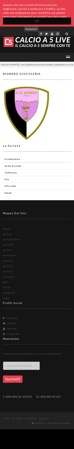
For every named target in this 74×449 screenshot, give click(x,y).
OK (37, 21)
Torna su (44, 418)
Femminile (10, 255)
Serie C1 (8, 260)
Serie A (7, 234)
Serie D (7, 271)
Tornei (7, 287)
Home (6, 228)
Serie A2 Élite (11, 239)
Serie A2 (8, 244)
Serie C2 (8, 266)
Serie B (7, 250)
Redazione (31, 29)
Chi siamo (17, 418)
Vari (5, 282)
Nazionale (9, 292)
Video (6, 298)
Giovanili (9, 276)
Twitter (9, 323)
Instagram (11, 333)
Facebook (10, 318)
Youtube (10, 328)
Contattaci (30, 418)
